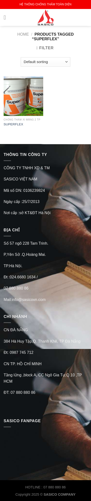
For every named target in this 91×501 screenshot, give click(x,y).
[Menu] (6, 17)
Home (23, 34)
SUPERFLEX (13, 124)
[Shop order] (45, 62)
